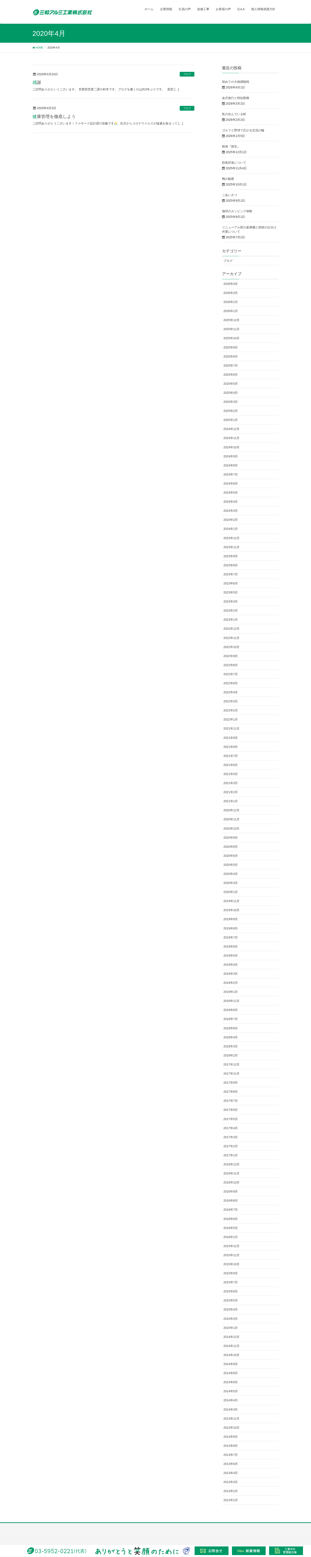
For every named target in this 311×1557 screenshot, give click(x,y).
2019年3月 (231, 973)
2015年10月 (232, 1264)
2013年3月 (231, 1482)
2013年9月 (231, 1436)
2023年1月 (231, 619)
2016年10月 (232, 1182)
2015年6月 (231, 1291)
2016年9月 (231, 1191)
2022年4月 (231, 692)
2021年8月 (231, 747)
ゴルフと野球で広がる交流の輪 (243, 130)
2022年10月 (232, 647)
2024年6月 (231, 483)
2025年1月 (231, 420)
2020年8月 (231, 846)
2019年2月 (231, 982)
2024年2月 (231, 519)
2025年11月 (232, 329)
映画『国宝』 (231, 146)
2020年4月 (231, 874)
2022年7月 (231, 674)
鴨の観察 (228, 178)
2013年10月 (232, 1427)
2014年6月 (231, 1382)
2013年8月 (231, 1445)
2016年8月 (231, 1200)
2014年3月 (231, 1409)
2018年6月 (231, 1028)
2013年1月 (231, 1500)
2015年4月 (231, 1309)
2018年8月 (231, 1010)
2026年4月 (231, 284)
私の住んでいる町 (234, 114)
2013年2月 (231, 1491)
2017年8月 (231, 1091)
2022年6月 (231, 683)
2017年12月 (232, 1064)
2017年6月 (231, 1109)
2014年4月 (231, 1400)
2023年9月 (231, 556)
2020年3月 (231, 883)
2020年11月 (232, 819)
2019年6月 (231, 946)
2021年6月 (231, 765)
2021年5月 (231, 774)
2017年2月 (231, 1146)
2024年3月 (231, 510)
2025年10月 (232, 338)
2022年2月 (231, 710)
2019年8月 (231, 928)
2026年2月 (231, 302)
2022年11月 (232, 638)
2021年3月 (231, 783)
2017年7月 (231, 1100)
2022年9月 (231, 656)
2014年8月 (231, 1373)
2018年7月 (231, 1019)
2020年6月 (231, 855)
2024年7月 (231, 474)
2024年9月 (231, 456)
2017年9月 (231, 1082)
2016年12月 (232, 1164)
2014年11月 (232, 1346)
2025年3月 (231, 401)
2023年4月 (231, 601)
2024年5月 (231, 492)
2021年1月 (231, 801)
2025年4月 (231, 392)
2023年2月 (231, 610)
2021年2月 (231, 792)
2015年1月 (231, 1327)
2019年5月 (231, 955)
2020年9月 (231, 837)
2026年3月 (231, 293)
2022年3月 (231, 701)
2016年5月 (231, 1228)
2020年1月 (231, 892)
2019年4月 (231, 964)
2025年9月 (231, 347)
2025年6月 (231, 374)
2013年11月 (232, 1418)
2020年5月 (231, 864)
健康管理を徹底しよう (54, 116)
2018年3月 (231, 1046)
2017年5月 (231, 1119)
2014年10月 (232, 1355)
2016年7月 (231, 1209)
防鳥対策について (234, 162)
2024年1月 (231, 529)
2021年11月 (232, 728)
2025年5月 (231, 383)
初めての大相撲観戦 (235, 81)
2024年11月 (232, 438)
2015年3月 (231, 1318)
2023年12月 (232, 538)
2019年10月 (232, 910)
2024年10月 (232, 447)
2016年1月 (231, 1237)
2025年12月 (232, 320)
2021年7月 (231, 756)
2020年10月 (232, 828)
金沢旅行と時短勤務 (235, 98)
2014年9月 (231, 1364)
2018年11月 (232, 1001)
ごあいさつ (229, 195)
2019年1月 (231, 992)
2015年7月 (231, 1282)
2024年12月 (232, 429)
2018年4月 (231, 1037)
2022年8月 (231, 665)
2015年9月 (231, 1273)
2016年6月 (231, 1219)
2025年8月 (231, 356)
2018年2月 (231, 1055)
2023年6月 (231, 583)
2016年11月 (232, 1173)
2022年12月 (232, 628)
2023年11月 (232, 547)
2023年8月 (231, 565)
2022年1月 (231, 719)
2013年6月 (231, 1464)
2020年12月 (232, 810)
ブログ (187, 74)
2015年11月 (232, 1255)
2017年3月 (231, 1137)
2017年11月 (232, 1073)
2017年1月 (231, 1155)
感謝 (36, 82)
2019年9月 (231, 919)
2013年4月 (231, 1473)
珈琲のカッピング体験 (237, 211)
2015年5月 (231, 1300)
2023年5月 (231, 592)
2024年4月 (231, 501)
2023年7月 (231, 574)
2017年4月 (231, 1128)
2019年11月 (232, 901)
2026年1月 (231, 311)
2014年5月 (231, 1391)
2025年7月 (231, 365)
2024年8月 (231, 465)
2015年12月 (232, 1246)
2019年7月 (231, 937)
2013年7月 (231, 1455)
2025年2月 (231, 411)
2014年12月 (232, 1337)
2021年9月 (231, 737)
